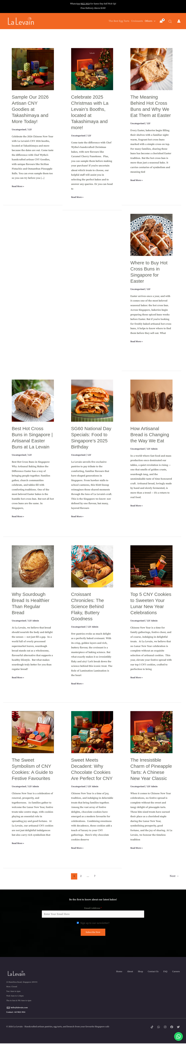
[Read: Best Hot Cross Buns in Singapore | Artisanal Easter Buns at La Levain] (33, 400)
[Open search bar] (168, 21)
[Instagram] (165, 1027)
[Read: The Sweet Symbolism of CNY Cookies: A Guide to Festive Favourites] (33, 732)
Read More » (19, 186)
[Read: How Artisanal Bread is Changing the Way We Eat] (151, 400)
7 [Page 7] (94, 876)
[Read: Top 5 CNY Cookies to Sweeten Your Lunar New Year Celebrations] (151, 566)
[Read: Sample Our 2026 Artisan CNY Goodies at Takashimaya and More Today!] (33, 69)
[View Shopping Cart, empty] (161, 22)
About (130, 971)
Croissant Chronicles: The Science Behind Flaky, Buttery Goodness (87, 606)
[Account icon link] (179, 21)
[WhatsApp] (158, 1027)
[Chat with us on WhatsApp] (178, 1036)
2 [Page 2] (81, 876)
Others (149, 21)
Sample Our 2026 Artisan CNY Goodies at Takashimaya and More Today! (30, 109)
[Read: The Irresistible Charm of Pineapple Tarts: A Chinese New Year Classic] (151, 732)
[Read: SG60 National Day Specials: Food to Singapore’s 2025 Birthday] (92, 400)
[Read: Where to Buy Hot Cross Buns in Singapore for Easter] (151, 234)
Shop (140, 971)
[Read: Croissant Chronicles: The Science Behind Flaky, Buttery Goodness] (92, 566)
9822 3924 (85, 3)
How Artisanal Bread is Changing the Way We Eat (149, 434)
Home (119, 971)
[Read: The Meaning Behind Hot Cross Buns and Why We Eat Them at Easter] (151, 69)
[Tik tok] (152, 1027)
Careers (176, 971)
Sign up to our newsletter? (95, 923)
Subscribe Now (93, 932)
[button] (153, 21)
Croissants (136, 21)
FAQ (165, 971)
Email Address (93, 908)
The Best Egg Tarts (118, 21)
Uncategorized (20, 129)
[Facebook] (171, 1027)
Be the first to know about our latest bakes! (93, 899)
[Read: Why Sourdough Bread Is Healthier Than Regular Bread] (33, 566)
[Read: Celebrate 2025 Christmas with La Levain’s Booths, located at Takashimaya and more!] (92, 69)
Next (174, 876)
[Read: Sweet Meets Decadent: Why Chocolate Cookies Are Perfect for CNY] (92, 732)
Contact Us (153, 971)
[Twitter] (178, 1027)
